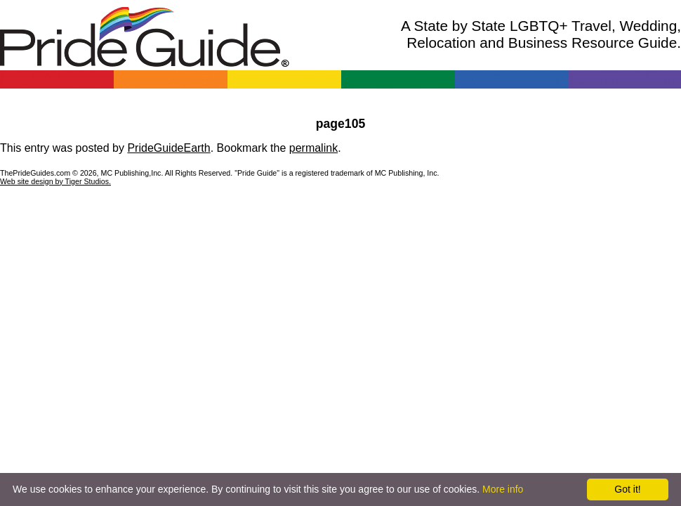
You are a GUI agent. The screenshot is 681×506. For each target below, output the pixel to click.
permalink (313, 148)
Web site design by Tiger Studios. (55, 181)
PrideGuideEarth (168, 148)
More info (502, 489)
